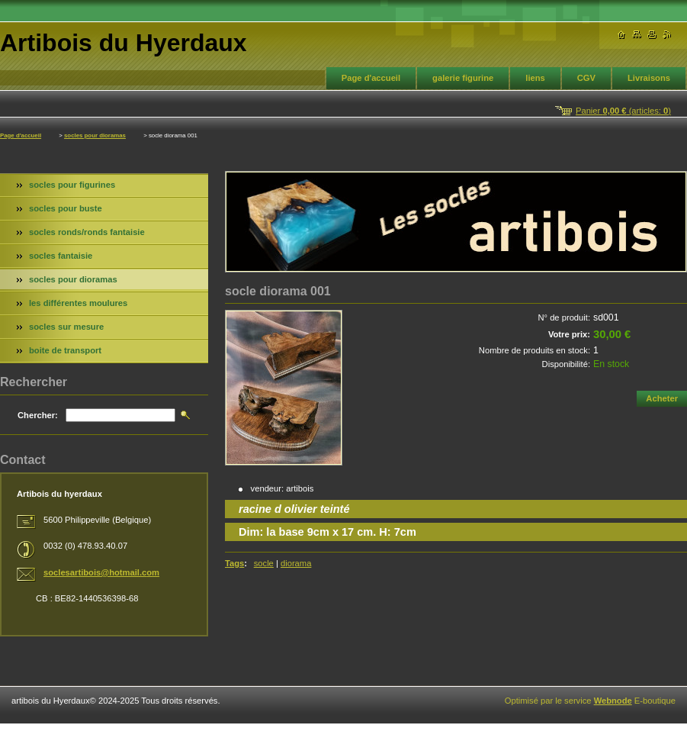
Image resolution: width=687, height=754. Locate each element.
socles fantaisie (60, 255)
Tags (234, 563)
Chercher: (38, 415)
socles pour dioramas (95, 135)
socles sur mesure (66, 326)
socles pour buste (65, 208)
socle (264, 563)
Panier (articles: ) (623, 110)
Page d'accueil (371, 77)
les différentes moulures (78, 303)
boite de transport (65, 350)
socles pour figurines (72, 184)
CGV (586, 77)
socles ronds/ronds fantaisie (87, 232)
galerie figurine (462, 77)
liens (535, 77)
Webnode (613, 700)
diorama (296, 563)
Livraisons (649, 77)
